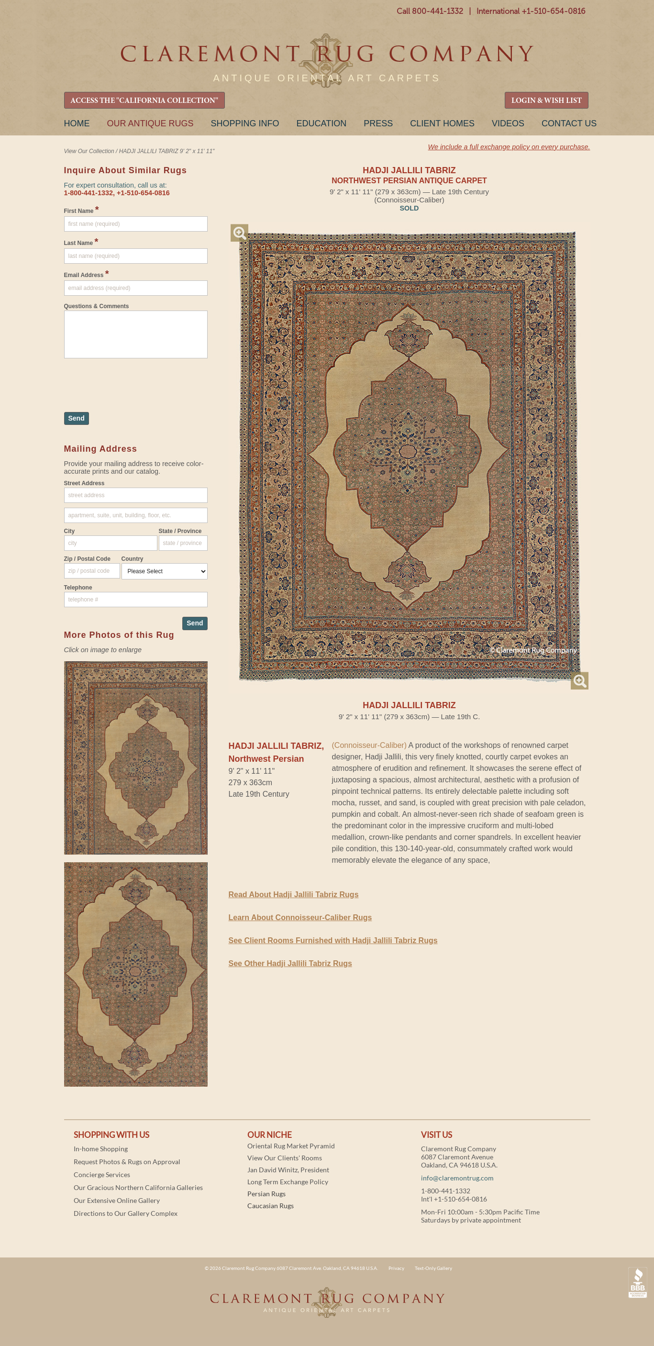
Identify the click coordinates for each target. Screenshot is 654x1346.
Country (133, 559)
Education (322, 123)
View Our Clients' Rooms (284, 1158)
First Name (81, 209)
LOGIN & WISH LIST (546, 101)
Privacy (396, 1268)
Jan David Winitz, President (288, 1170)
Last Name (81, 241)
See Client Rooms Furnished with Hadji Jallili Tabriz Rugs (333, 940)
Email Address (86, 273)
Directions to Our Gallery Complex (125, 1213)
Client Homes (442, 123)
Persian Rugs (266, 1194)
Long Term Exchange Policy (287, 1182)
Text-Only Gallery (433, 1268)
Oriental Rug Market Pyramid (291, 1146)
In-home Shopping (101, 1149)
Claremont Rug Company (327, 61)
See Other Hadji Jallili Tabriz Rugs (290, 963)
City (69, 531)
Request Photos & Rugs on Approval (127, 1161)
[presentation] (137, 380)
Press (378, 123)
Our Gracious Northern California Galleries (138, 1187)
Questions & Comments (96, 306)
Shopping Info (245, 123)
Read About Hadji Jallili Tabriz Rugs (294, 894)
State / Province (180, 531)
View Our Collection (89, 151)
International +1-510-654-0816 (531, 11)
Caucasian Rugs (270, 1205)
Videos (508, 123)
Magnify (239, 233)
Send (76, 418)
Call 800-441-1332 (430, 11)
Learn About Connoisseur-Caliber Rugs (300, 917)
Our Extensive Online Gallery (117, 1200)
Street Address (84, 483)
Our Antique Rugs (150, 123)
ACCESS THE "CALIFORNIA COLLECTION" (144, 101)
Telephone (78, 587)
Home (77, 123)
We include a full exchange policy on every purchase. (509, 147)
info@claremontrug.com (457, 1178)
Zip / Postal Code (87, 559)
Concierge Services (102, 1174)
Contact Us (569, 123)
